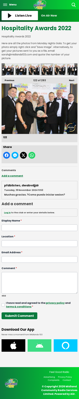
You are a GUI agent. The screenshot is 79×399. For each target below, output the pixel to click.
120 (21, 69)
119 (8, 69)
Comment (9, 268)
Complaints (53, 380)
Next (70, 79)
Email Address (12, 252)
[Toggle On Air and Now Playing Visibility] (59, 15)
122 (47, 69)
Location (8, 236)
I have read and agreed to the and (38, 304)
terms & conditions (18, 306)
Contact (67, 380)
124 (72, 69)
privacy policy (55, 303)
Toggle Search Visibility (74, 5)
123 (59, 69)
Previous (8, 79)
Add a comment (12, 176)
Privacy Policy (65, 377)
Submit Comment (19, 316)
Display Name (12, 220)
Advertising (49, 377)
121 (34, 69)
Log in (7, 212)
